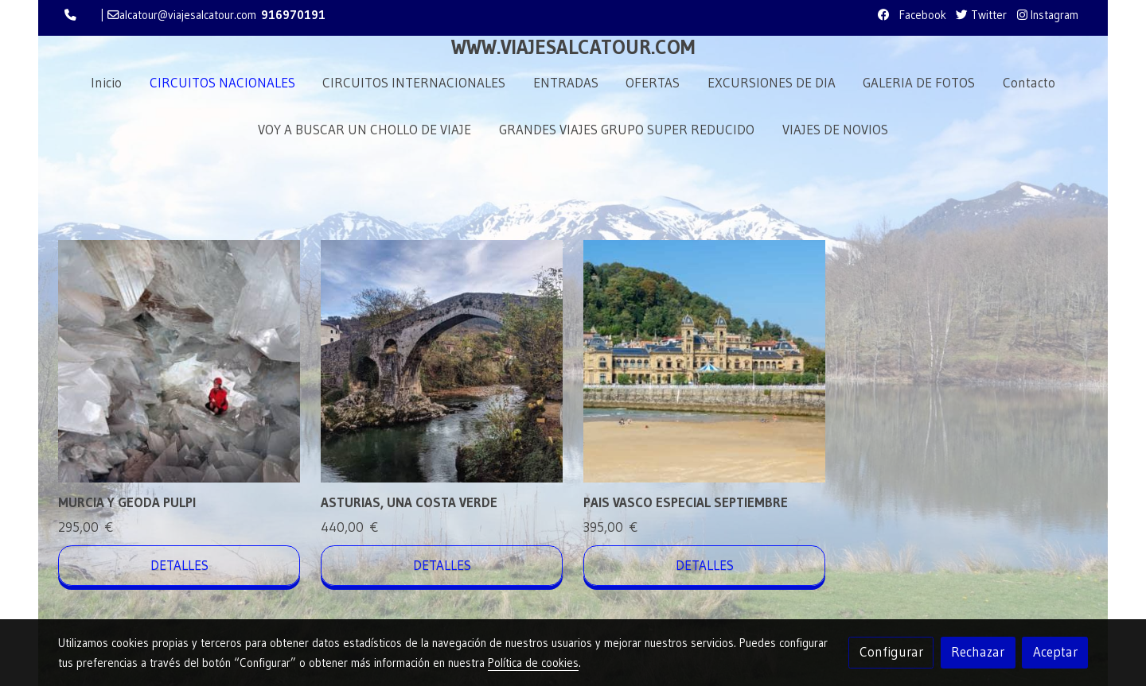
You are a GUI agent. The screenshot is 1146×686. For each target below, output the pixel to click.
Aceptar (1055, 652)
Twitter (981, 15)
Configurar (891, 652)
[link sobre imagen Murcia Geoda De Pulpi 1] (179, 361)
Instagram (1047, 15)
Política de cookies (533, 663)
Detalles (179, 565)
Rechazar (977, 652)
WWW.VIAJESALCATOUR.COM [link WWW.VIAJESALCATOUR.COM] (573, 48)
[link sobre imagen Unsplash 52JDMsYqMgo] (704, 361)
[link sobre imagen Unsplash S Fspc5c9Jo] (442, 361)
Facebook (921, 15)
